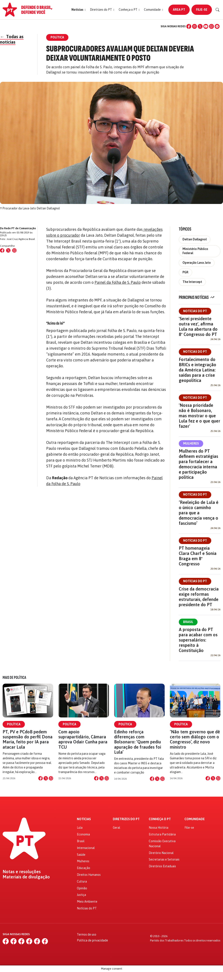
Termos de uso (86, 934)
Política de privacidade (92, 940)
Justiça (81, 895)
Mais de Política (14, 677)
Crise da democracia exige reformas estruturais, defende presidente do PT (199, 596)
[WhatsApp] (211, 26)
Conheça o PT (160, 819)
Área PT (179, 9)
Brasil (188, 622)
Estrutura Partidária (162, 834)
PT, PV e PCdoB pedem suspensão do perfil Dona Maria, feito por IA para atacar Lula (27, 739)
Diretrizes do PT (126, 819)
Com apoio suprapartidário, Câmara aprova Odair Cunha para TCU (82, 739)
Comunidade (194, 819)
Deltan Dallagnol (194, 239)
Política (13, 724)
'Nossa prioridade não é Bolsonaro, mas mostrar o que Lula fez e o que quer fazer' (199, 416)
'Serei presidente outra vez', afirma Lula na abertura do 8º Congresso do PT (198, 326)
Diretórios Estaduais (162, 866)
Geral (116, 827)
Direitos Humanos (89, 874)
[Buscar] (217, 10)
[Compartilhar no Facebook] (2, 250)
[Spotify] (217, 26)
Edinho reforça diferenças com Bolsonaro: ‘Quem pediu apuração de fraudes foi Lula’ (137, 742)
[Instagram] (194, 26)
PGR (185, 272)
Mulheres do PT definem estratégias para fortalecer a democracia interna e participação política (198, 464)
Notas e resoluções (22, 871)
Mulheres (191, 443)
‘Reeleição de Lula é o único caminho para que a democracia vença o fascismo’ (198, 513)
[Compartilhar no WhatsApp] (14, 250)
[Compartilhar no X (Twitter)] (8, 250)
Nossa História (158, 827)
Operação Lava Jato (196, 262)
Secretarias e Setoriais (164, 859)
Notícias (84, 819)
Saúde (81, 854)
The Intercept (192, 282)
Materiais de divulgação (26, 876)
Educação (83, 868)
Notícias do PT (195, 311)
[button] (78, 10)
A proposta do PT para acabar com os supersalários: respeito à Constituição (198, 640)
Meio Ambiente (87, 901)
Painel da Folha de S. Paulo (118, 282)
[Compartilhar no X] (46, 778)
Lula (80, 827)
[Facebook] (188, 26)
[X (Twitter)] (200, 26)
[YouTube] (205, 26)
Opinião (82, 888)
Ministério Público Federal (195, 251)
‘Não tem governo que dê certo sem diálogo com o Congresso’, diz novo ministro (195, 739)
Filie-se (201, 9)
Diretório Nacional (161, 853)
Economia (83, 834)
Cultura (82, 881)
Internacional (86, 848)
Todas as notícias (12, 39)
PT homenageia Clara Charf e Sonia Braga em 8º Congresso (197, 556)
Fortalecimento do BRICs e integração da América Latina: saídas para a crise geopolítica (197, 370)
